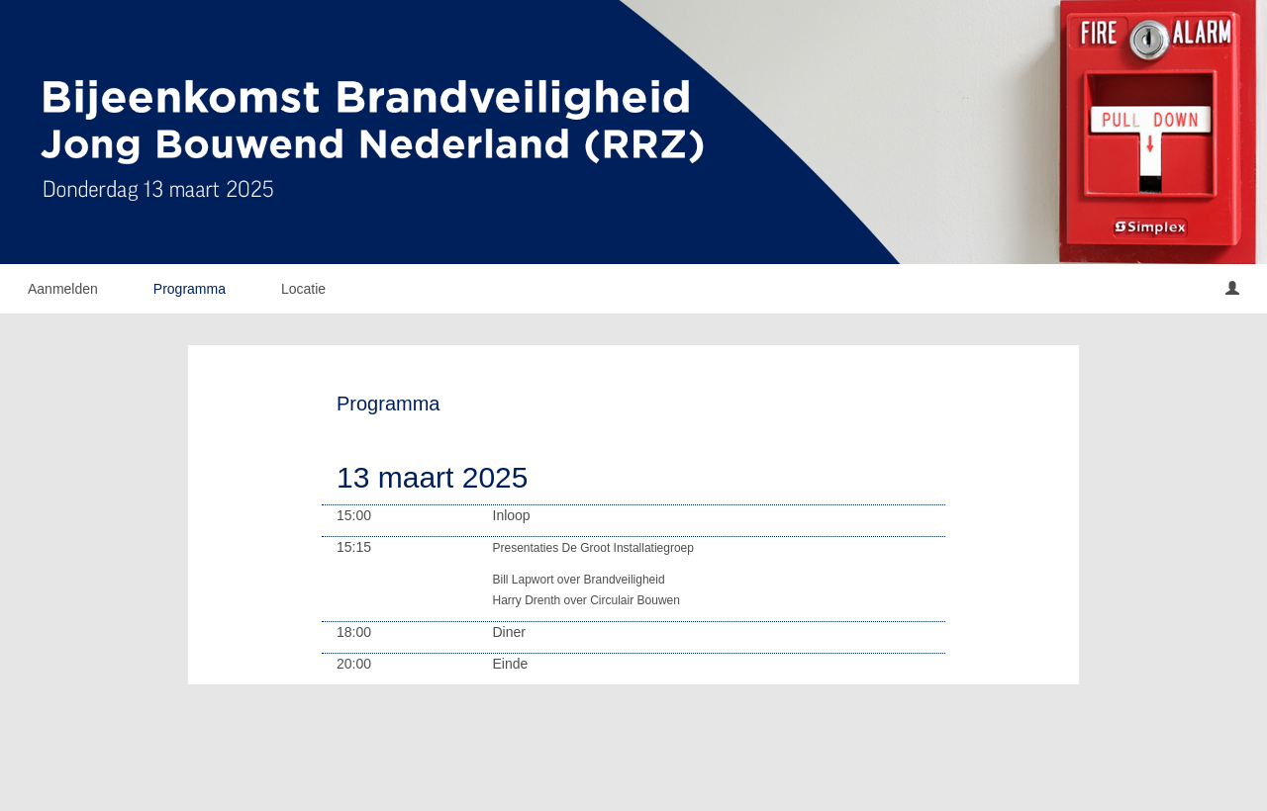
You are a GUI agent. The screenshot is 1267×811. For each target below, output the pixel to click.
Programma (189, 289)
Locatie (303, 289)
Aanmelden (63, 289)
